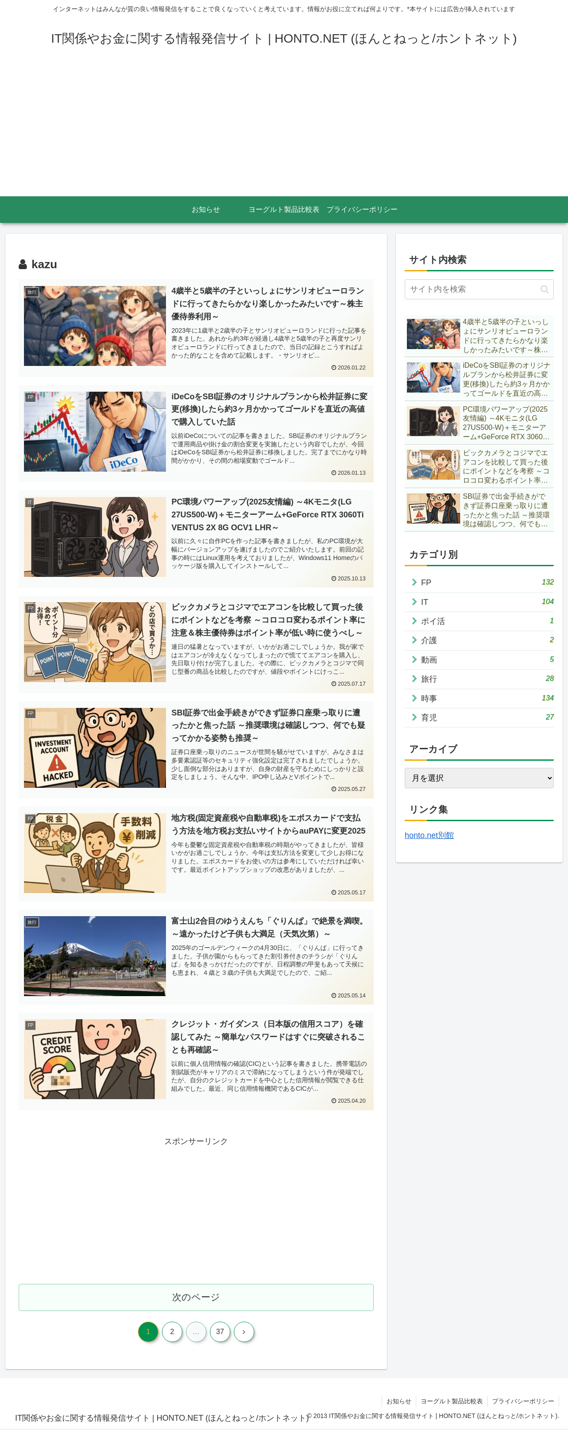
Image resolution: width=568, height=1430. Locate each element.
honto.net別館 (429, 835)
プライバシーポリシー (523, 1402)
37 (220, 1333)
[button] (544, 289)
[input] (479, 289)
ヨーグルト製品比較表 (452, 1402)
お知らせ (399, 1402)
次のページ (196, 1298)
